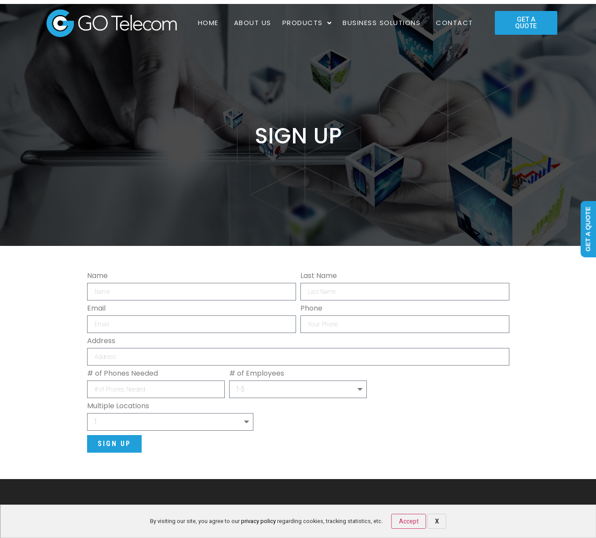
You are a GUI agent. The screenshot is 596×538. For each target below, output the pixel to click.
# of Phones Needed (122, 373)
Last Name (318, 275)
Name (97, 275)
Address (101, 340)
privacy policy (258, 521)
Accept (409, 521)
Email (96, 308)
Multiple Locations (118, 406)
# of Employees (256, 373)
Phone (311, 308)
